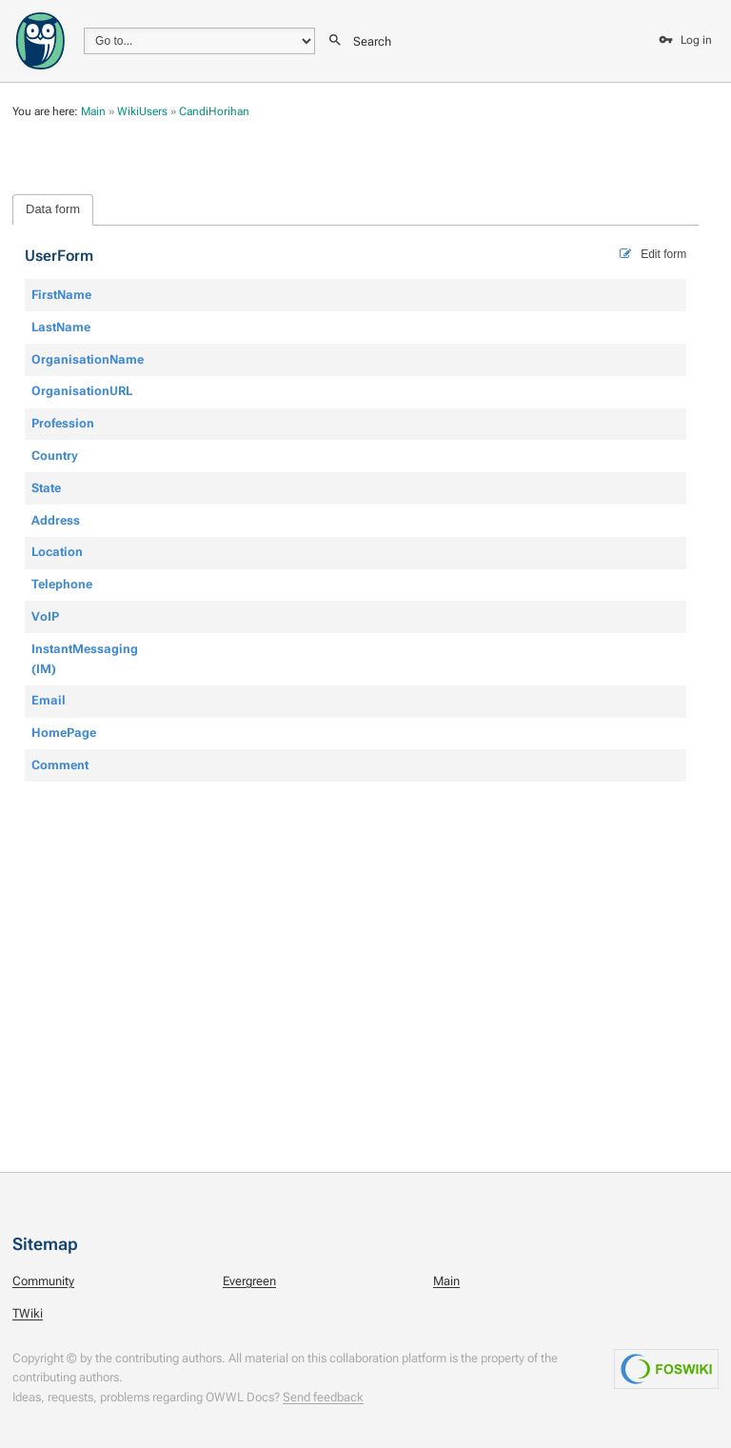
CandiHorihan (214, 111)
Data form (53, 209)
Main (93, 111)
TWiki (27, 1313)
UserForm (59, 256)
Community (43, 1281)
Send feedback (323, 1397)
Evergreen (249, 1281)
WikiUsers (142, 111)
